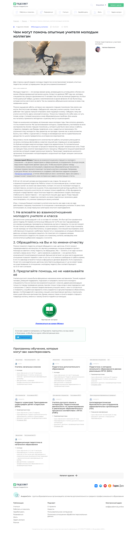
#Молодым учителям (39, 27)
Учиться (16, 506)
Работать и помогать (21, 509)
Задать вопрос (19, 520)
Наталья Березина (108, 47)
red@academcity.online (115, 507)
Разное (16, 522)
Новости (50, 509)
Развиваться (18, 514)
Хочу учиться (100, 5)
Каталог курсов (115, 5)
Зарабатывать (18, 512)
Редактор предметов (23, 174)
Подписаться (25, 337)
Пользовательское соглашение (59, 512)
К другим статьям (21, 27)
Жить (15, 517)
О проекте (51, 506)
